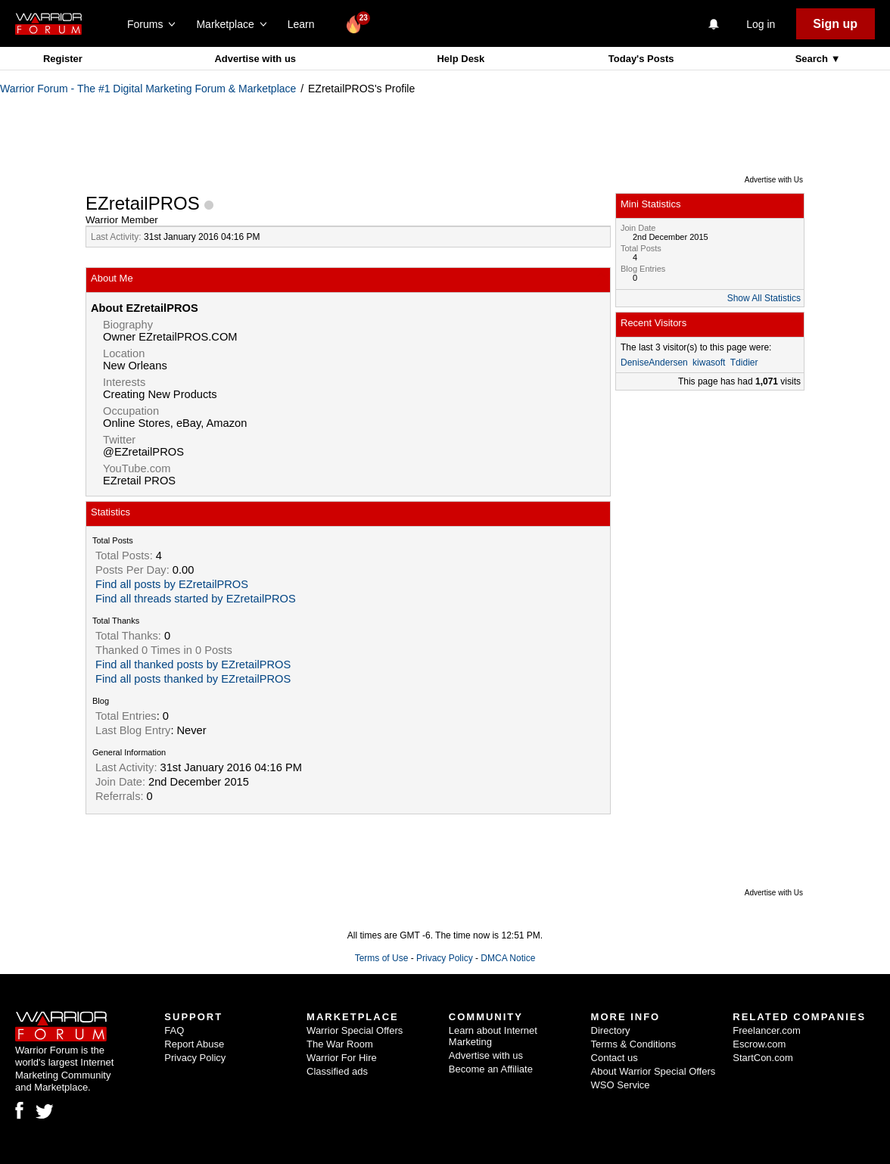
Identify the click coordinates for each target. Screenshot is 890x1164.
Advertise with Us (774, 180)
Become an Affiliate (491, 1069)
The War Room (340, 1044)
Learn (305, 24)
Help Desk (460, 58)
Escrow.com (759, 1044)
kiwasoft (708, 362)
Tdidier (744, 362)
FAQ (174, 1030)
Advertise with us (255, 58)
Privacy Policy (444, 958)
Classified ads (337, 1071)
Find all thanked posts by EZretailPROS (193, 664)
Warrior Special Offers (355, 1030)
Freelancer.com (767, 1030)
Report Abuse (194, 1044)
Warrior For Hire (342, 1057)
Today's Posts (641, 58)
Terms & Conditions (634, 1044)
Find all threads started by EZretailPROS (195, 599)
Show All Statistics (764, 298)
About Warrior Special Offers (653, 1071)
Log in (760, 24)
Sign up (835, 23)
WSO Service (620, 1085)
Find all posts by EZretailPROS (171, 584)
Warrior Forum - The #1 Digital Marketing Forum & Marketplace (148, 88)
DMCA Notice (508, 958)
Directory (610, 1030)
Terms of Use (382, 958)
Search (813, 58)
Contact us (614, 1057)
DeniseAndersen (654, 362)
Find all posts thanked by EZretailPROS (193, 679)
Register (62, 58)
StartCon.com (762, 1057)
